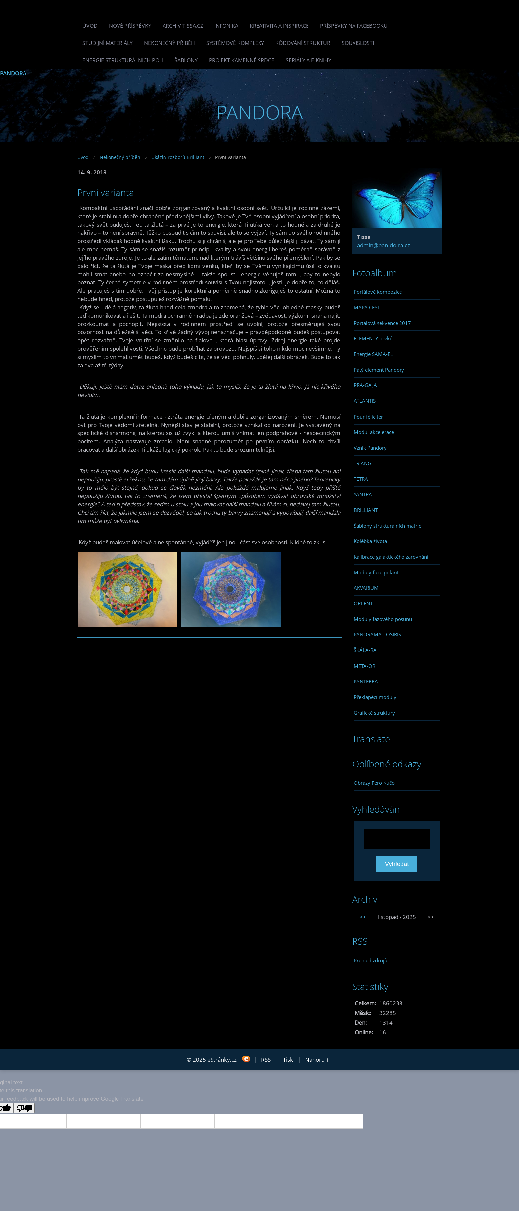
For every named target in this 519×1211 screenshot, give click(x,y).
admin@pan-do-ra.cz (383, 245)
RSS (266, 1059)
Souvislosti (358, 43)
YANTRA (363, 494)
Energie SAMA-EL (373, 354)
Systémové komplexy (235, 43)
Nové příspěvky (130, 25)
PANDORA (13, 73)
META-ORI (365, 666)
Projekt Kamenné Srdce (241, 60)
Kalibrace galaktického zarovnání (391, 556)
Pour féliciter (368, 416)
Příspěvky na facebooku (354, 25)
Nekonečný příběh (169, 43)
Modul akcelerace (374, 432)
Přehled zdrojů (370, 960)
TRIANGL (364, 463)
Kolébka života (370, 541)
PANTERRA (366, 681)
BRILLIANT (366, 510)
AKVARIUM (366, 587)
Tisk (288, 1059)
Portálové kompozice (378, 291)
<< (363, 917)
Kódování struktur (302, 43)
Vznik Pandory (370, 447)
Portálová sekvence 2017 (382, 323)
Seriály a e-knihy (308, 60)
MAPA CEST (367, 307)
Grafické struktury (374, 712)
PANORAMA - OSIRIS (377, 634)
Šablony (186, 60)
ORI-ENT (363, 603)
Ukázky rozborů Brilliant (177, 157)
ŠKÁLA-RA (365, 650)
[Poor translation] (24, 1108)
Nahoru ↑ (317, 1059)
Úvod (90, 25)
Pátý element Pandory (379, 369)
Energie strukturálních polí (122, 60)
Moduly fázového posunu (383, 619)
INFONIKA (226, 25)
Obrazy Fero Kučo (374, 783)
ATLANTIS (365, 400)
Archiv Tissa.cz (183, 25)
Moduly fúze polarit (376, 572)
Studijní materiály (107, 43)
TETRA (361, 479)
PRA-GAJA (365, 385)
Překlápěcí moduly (375, 697)
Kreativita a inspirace (279, 25)
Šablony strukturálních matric (387, 525)
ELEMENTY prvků (373, 338)
